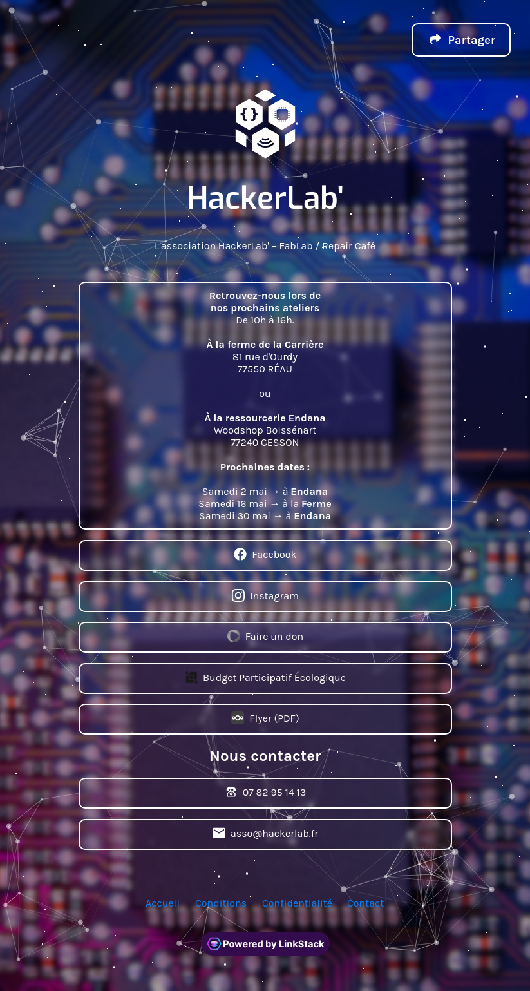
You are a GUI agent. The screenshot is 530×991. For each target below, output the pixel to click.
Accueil (163, 903)
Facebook (265, 555)
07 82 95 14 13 (265, 793)
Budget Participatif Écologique (265, 678)
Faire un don (265, 637)
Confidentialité (297, 903)
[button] (461, 40)
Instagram (265, 596)
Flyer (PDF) (265, 719)
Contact (365, 903)
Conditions (221, 903)
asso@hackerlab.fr (264, 834)
